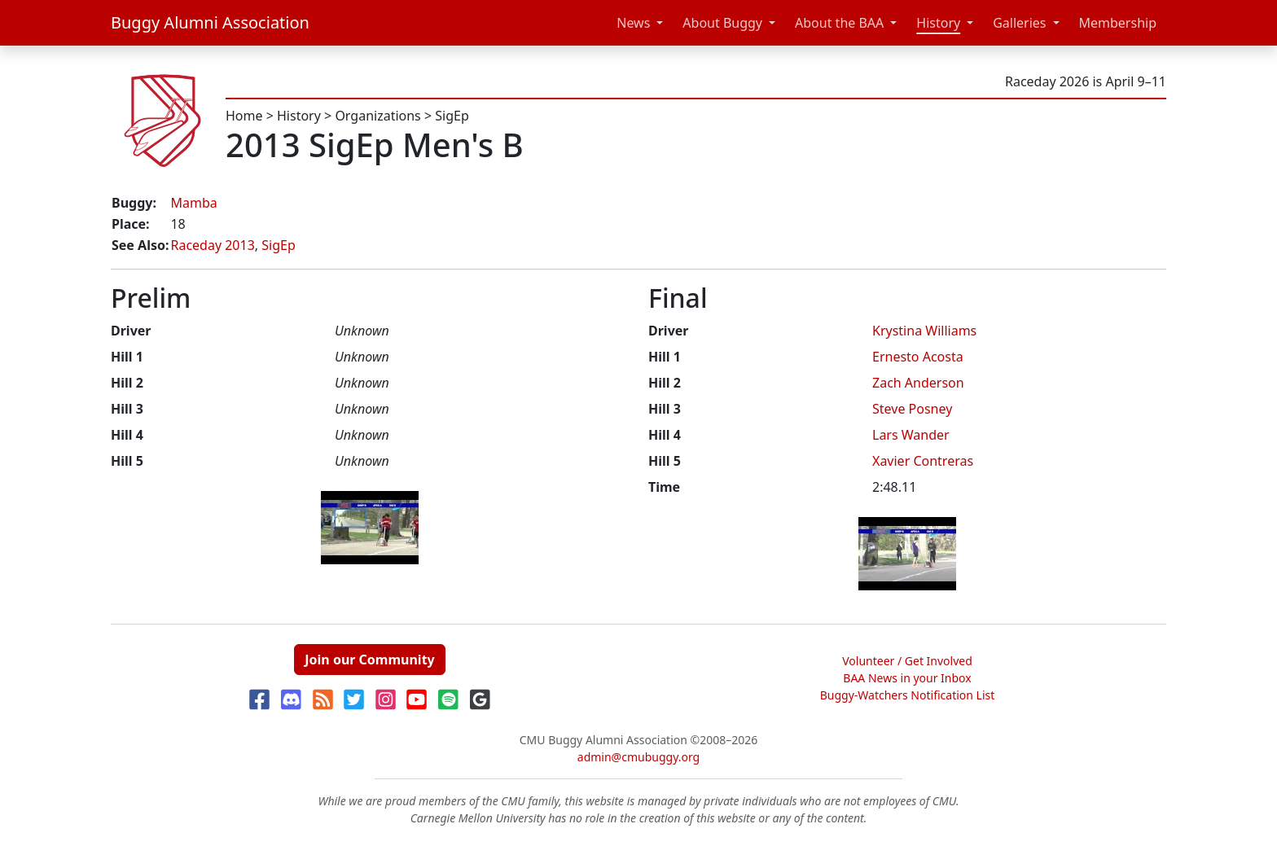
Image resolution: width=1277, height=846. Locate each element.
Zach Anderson (918, 383)
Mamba (193, 203)
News (633, 23)
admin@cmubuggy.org (638, 757)
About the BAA (839, 23)
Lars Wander (911, 435)
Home (244, 116)
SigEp (452, 116)
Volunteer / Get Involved (907, 660)
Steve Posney (912, 409)
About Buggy (722, 23)
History (938, 23)
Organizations (377, 116)
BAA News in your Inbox (907, 678)
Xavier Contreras (922, 461)
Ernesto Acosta (917, 357)
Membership (1118, 23)
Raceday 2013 (212, 245)
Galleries (1019, 23)
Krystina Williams (924, 331)
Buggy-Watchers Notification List (907, 695)
